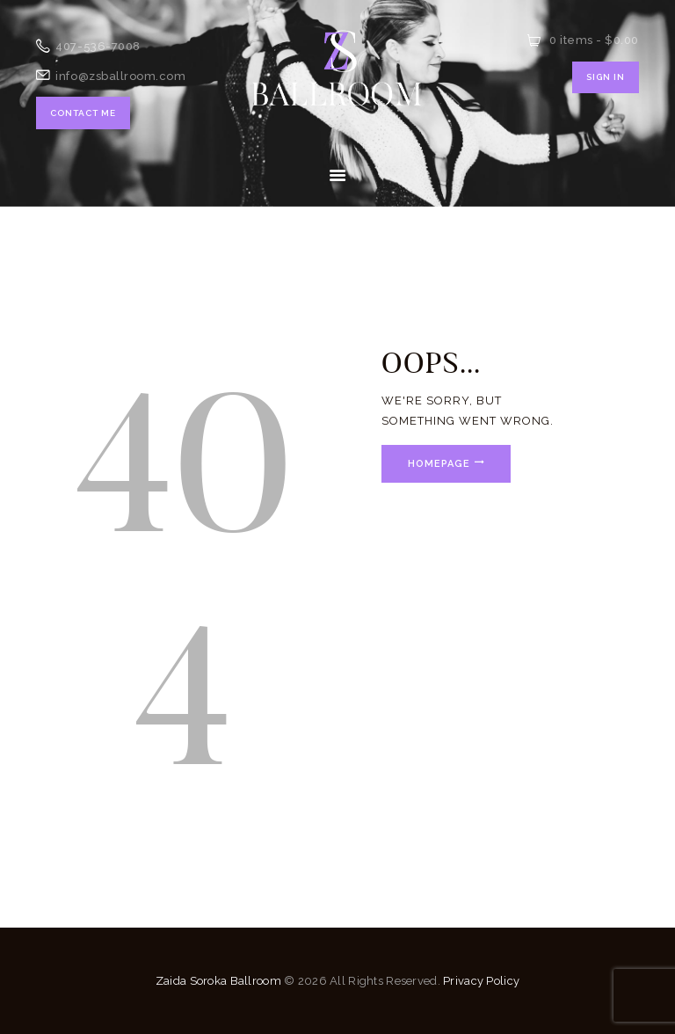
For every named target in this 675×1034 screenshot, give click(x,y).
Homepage (439, 464)
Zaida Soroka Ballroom (218, 980)
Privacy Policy (481, 980)
